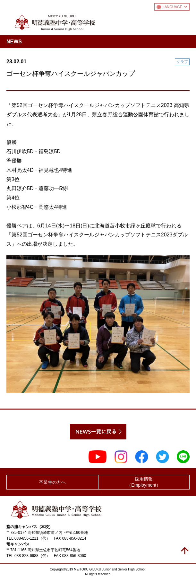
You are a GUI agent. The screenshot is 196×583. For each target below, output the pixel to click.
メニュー (184, 21)
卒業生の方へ (52, 482)
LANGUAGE (175, 7)
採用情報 (144, 482)
